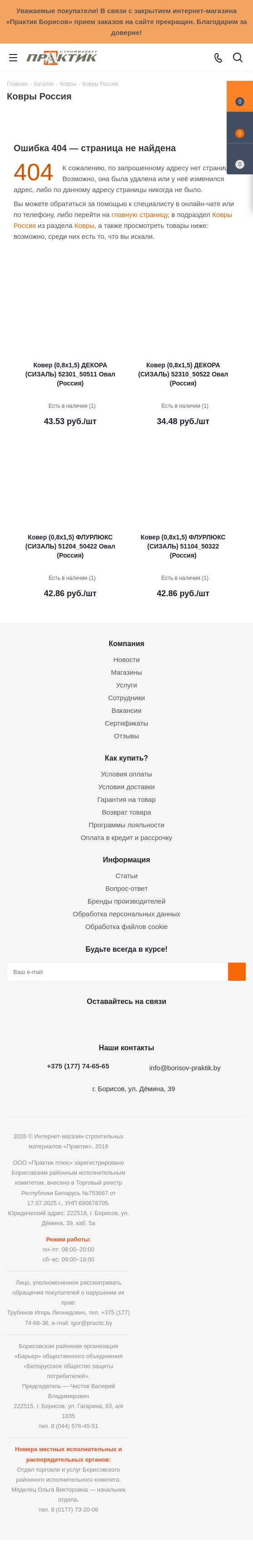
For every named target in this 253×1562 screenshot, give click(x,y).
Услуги (126, 685)
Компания (126, 643)
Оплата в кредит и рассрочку (127, 837)
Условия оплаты (126, 774)
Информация (126, 859)
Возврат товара (126, 812)
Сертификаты (127, 723)
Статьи (126, 876)
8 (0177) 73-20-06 (74, 1509)
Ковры (84, 225)
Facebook (102, 1022)
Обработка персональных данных (126, 914)
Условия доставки (126, 787)
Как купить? (126, 758)
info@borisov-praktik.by (185, 1068)
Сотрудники (126, 698)
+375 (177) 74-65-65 (78, 1066)
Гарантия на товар (126, 799)
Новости (126, 659)
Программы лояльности (126, 825)
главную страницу (140, 214)
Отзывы (126, 736)
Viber (170, 1022)
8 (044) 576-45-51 (74, 1426)
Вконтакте (79, 1022)
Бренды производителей (127, 901)
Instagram (124, 1022)
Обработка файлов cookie (126, 926)
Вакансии (126, 710)
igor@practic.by (91, 1323)
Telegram (147, 1022)
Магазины (126, 672)
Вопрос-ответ (126, 888)
